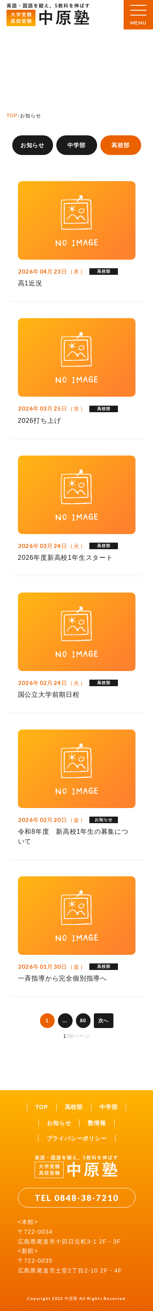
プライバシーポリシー (77, 1138)
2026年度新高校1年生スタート (65, 557)
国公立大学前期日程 (49, 694)
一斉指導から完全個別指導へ (62, 978)
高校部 (74, 1107)
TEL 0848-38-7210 (77, 1198)
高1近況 (30, 283)
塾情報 (97, 1123)
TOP (12, 116)
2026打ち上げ (39, 420)
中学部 (76, 145)
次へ (103, 1021)
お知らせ (32, 145)
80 (83, 1021)
